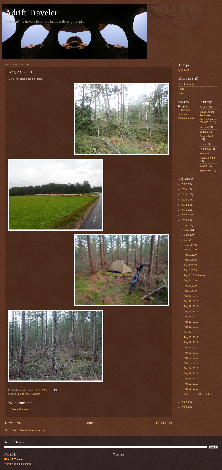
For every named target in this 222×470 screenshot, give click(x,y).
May (186, 229)
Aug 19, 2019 (191, 342)
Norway (204, 153)
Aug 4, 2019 (190, 265)
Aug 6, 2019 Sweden (195, 275)
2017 (184, 215)
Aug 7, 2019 (190, 280)
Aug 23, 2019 (191, 363)
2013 (184, 205)
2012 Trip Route (186, 84)
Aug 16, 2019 (191, 327)
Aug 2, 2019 (190, 254)
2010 (184, 194)
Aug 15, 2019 (191, 321)
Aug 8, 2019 (190, 285)
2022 (184, 402)
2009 (184, 189)
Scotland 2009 (207, 158)
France (203, 144)
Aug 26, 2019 (191, 378)
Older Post (164, 423)
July (186, 240)
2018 (184, 220)
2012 (184, 199)
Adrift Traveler (31, 12)
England (204, 131)
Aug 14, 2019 (191, 316)
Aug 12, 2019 (191, 306)
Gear (180, 93)
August (188, 245)
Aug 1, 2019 (190, 249)
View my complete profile (17, 463)
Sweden (36, 394)
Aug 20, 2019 (191, 347)
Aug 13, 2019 (191, 311)
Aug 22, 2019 (191, 358)
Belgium (204, 107)
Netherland (205, 148)
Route (181, 88)
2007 (184, 184)
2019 (184, 225)
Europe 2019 (23, 394)
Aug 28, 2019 (191, 388)
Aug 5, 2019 (190, 270)
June (187, 235)
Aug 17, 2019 (191, 332)
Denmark (204, 127)
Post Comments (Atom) (32, 430)
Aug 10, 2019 (191, 296)
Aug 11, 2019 (191, 301)
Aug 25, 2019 (191, 373)
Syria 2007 (183, 70)
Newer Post (13, 423)
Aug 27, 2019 (191, 383)
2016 (184, 210)
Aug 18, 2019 (191, 337)
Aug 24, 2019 (191, 368)
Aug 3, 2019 (190, 259)
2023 (184, 407)
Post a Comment (21, 409)
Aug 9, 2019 (190, 291)
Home (89, 423)
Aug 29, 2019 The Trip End (198, 394)
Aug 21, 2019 (191, 352)
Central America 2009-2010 (208, 121)
